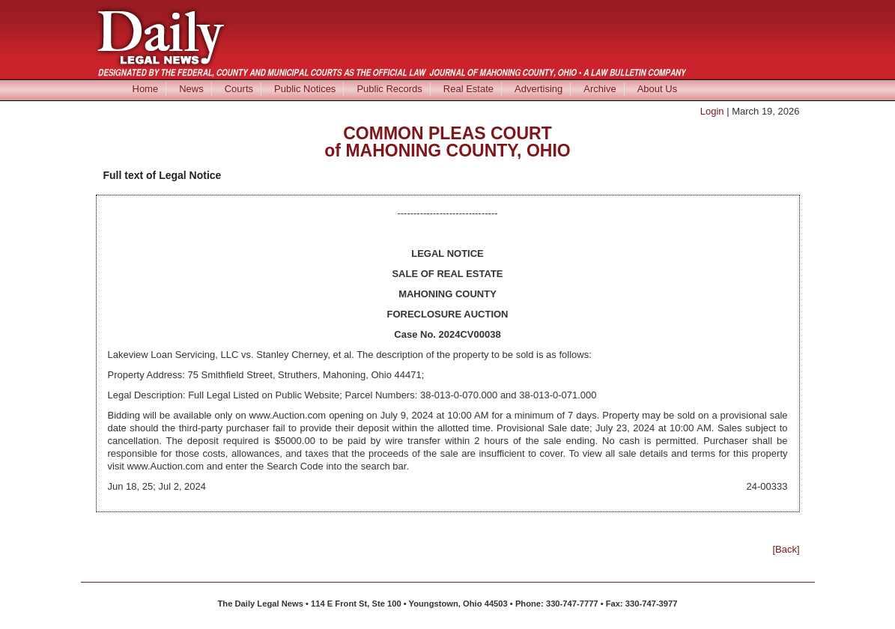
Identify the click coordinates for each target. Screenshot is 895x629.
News (191, 88)
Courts (239, 88)
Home (146, 88)
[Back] (785, 549)
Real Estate (468, 88)
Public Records (389, 88)
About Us (657, 88)
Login (712, 111)
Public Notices (305, 88)
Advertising (538, 88)
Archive (599, 88)
